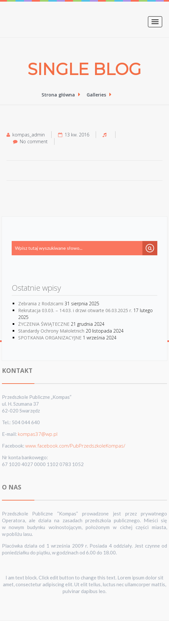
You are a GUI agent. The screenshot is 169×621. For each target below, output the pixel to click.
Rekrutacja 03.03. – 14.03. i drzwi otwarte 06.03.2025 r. (75, 310)
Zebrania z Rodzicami (40, 303)
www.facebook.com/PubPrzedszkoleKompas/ (75, 445)
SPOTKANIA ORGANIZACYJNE (49, 338)
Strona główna (59, 95)
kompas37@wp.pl (37, 434)
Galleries (97, 95)
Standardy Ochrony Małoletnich (51, 331)
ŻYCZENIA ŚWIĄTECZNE (43, 324)
